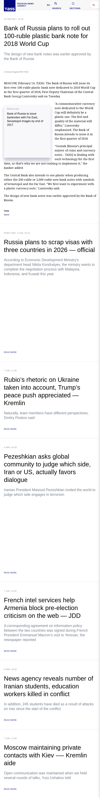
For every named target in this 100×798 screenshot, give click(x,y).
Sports (6, 215)
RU (48, 5)
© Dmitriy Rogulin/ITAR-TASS (16, 72)
